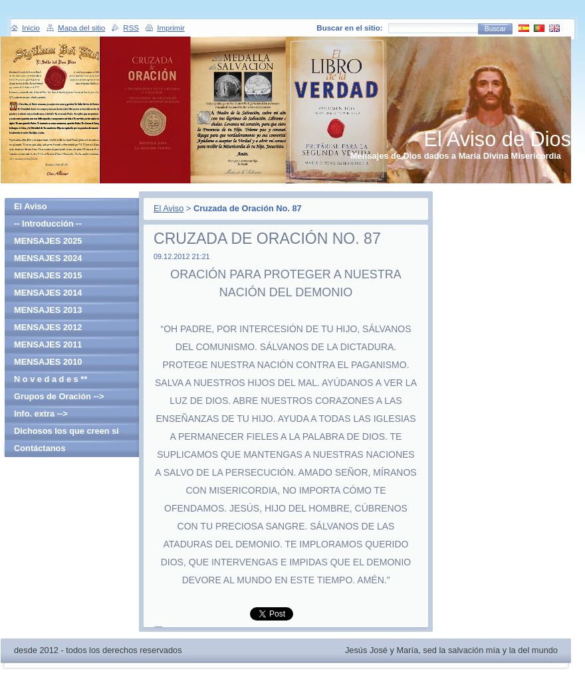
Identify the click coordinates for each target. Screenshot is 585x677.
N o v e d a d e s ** (50, 379)
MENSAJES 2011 (48, 344)
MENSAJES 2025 (48, 241)
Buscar (495, 29)
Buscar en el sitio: (349, 28)
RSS (131, 28)
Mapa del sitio (81, 28)
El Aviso (168, 208)
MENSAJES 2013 (48, 310)
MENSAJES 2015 (48, 275)
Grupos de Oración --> (59, 396)
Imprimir (171, 28)
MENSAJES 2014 (48, 293)
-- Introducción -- (48, 224)
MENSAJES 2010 (48, 362)
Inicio (31, 28)
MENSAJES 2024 (48, 258)
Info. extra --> (41, 414)
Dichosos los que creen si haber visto (66, 433)
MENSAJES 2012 (48, 327)
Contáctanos (40, 448)
